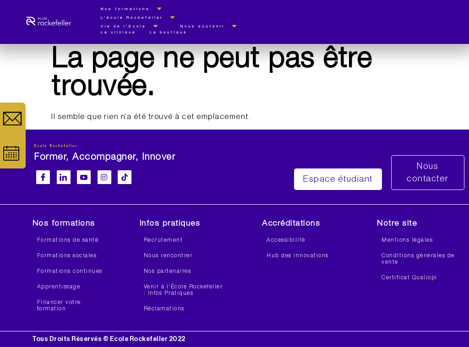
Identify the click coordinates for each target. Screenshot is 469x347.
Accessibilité (286, 240)
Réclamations (164, 309)
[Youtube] (84, 177)
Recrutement (163, 240)
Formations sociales (67, 256)
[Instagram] (104, 177)
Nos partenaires (167, 271)
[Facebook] (43, 177)
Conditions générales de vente (418, 259)
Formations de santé (68, 240)
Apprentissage (59, 287)
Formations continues (70, 271)
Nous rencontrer (168, 256)
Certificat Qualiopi (409, 278)
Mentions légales (407, 240)
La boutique (168, 32)
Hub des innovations (298, 256)
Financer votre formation (59, 306)
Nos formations (135, 9)
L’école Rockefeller (142, 17)
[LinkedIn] (64, 177)
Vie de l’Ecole (134, 26)
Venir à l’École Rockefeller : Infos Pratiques (183, 290)
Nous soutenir (212, 26)
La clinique (118, 32)
